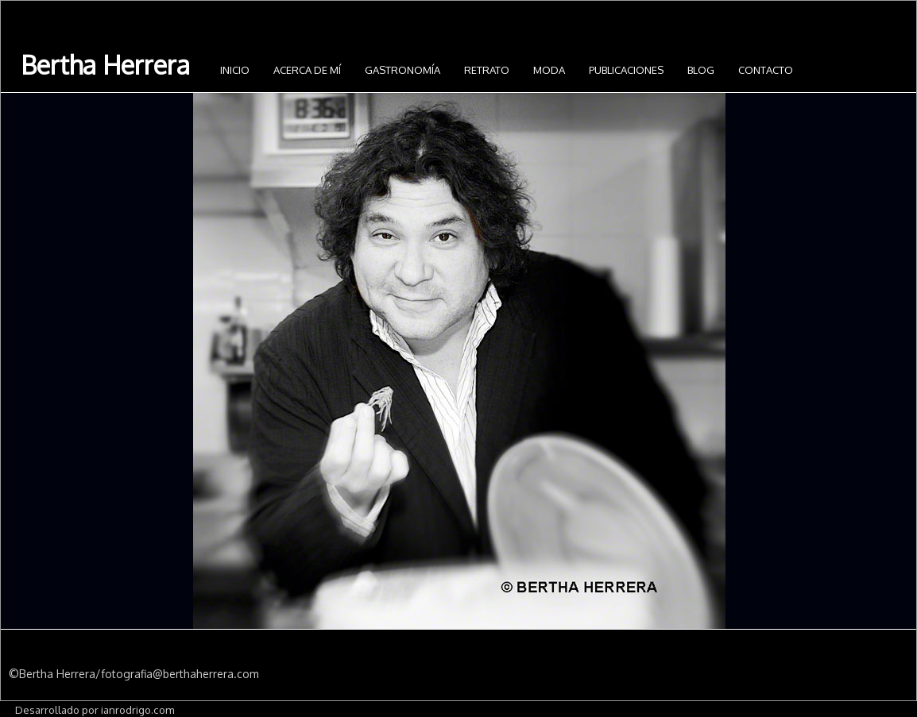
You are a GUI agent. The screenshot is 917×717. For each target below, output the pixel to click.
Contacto (765, 70)
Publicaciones (626, 70)
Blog (700, 70)
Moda (549, 70)
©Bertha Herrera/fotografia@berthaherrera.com (134, 673)
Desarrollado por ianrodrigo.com (94, 709)
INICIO (235, 70)
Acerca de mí (307, 70)
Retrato (486, 70)
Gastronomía (402, 70)
